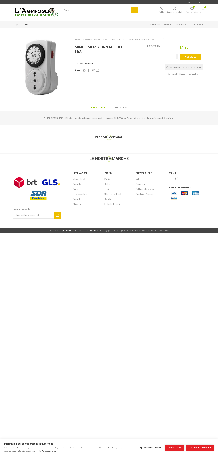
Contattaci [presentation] (120, 107)
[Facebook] (171, 178)
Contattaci (77, 184)
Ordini (107, 184)
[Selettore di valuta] (191, 2)
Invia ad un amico (97, 70)
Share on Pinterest (93, 70)
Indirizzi (107, 189)
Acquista (190, 57)
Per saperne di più (49, 451)
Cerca (134, 10)
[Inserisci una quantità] (172, 57)
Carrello (108, 199)
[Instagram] (176, 178)
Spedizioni (140, 184)
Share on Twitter (84, 70)
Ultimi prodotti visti (112, 194)
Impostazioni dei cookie (150, 448)
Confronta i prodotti (174, 12)
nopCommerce (66, 230)
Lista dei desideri (112, 204)
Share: (78, 70)
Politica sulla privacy (145, 189)
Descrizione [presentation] (97, 107)
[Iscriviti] (33, 215)
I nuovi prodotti (80, 194)
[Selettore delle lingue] (201, 2)
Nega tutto (175, 448)
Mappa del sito (79, 179)
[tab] (97, 107)
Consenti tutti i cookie (200, 447)
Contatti (76, 199)
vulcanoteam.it (91, 230)
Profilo (161, 12)
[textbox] (96, 10)
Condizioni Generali (144, 194)
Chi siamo (77, 204)
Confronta (154, 46)
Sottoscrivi (57, 215)
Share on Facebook (89, 70)
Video (138, 179)
